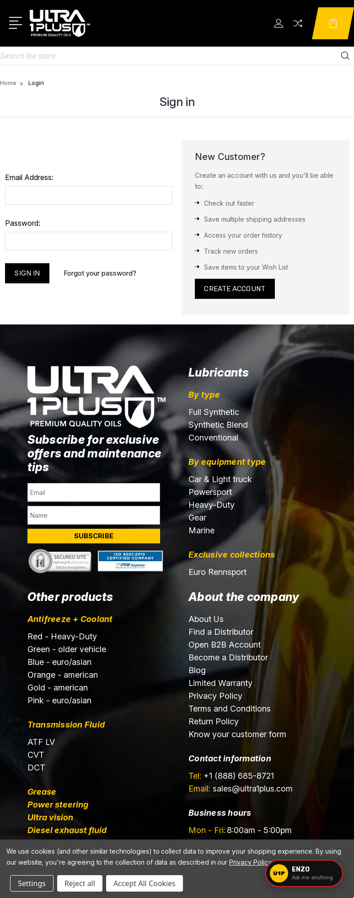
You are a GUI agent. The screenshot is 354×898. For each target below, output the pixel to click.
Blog (197, 670)
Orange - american (62, 675)
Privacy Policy (215, 696)
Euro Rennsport (217, 572)
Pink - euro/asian (59, 700)
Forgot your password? (100, 273)
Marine (201, 530)
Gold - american (57, 687)
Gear (197, 517)
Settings (32, 883)
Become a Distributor (228, 657)
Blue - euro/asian (59, 662)
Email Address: (29, 177)
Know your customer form (237, 734)
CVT (35, 755)
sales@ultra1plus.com (240, 788)
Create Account (234, 289)
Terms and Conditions (229, 708)
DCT (36, 767)
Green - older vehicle (66, 649)
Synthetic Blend (218, 425)
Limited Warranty (220, 683)
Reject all (79, 883)
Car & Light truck (220, 479)
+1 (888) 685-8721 (231, 776)
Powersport (210, 492)
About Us (206, 619)
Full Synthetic (213, 412)
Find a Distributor (220, 632)
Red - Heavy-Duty (62, 636)
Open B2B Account (224, 644)
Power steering (57, 804)
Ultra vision (50, 817)
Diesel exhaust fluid (67, 830)
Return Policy (213, 721)
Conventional (213, 437)
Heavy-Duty (211, 505)
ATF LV (41, 742)
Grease (41, 792)
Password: (22, 223)
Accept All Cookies (144, 883)
